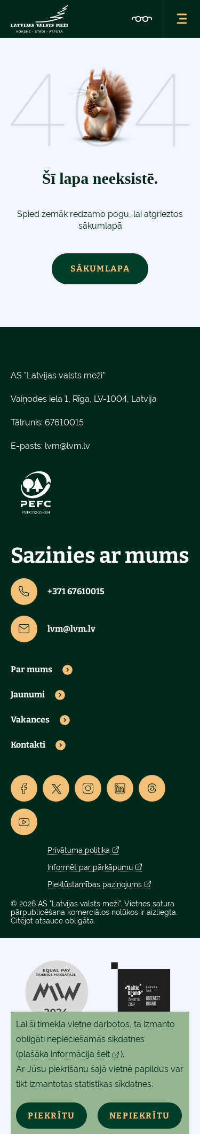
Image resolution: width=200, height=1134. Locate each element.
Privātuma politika (78, 850)
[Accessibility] (142, 18)
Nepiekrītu (139, 1115)
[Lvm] (39, 19)
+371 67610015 (58, 591)
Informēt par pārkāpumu (90, 867)
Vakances (30, 720)
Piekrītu (51, 1115)
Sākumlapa (100, 268)
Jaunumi (28, 694)
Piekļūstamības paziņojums (94, 884)
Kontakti (28, 745)
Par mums (31, 669)
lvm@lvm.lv (67, 446)
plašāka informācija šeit (64, 1054)
